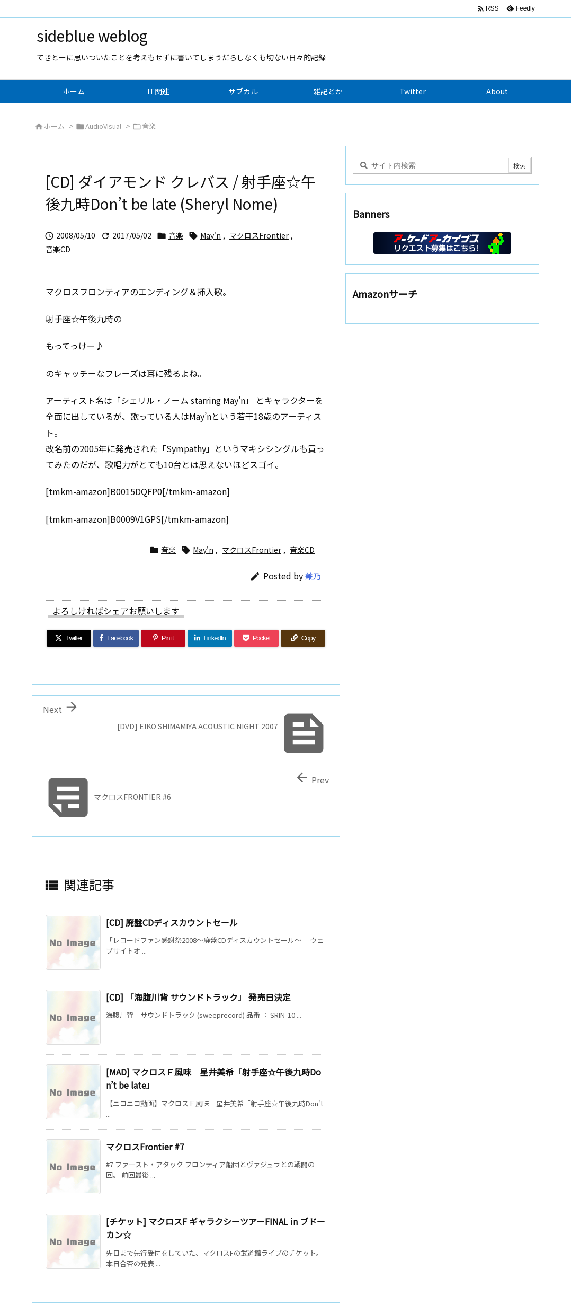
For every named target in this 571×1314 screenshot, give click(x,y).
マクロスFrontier (259, 235)
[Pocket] (256, 638)
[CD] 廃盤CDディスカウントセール (172, 922)
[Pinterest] (163, 638)
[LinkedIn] (210, 638)
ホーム (54, 126)
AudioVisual (103, 126)
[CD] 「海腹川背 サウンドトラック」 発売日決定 (198, 997)
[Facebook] (116, 638)
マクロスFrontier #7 (145, 1146)
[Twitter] (69, 638)
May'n (210, 235)
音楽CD (58, 249)
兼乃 (313, 575)
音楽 (149, 126)
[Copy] (303, 638)
